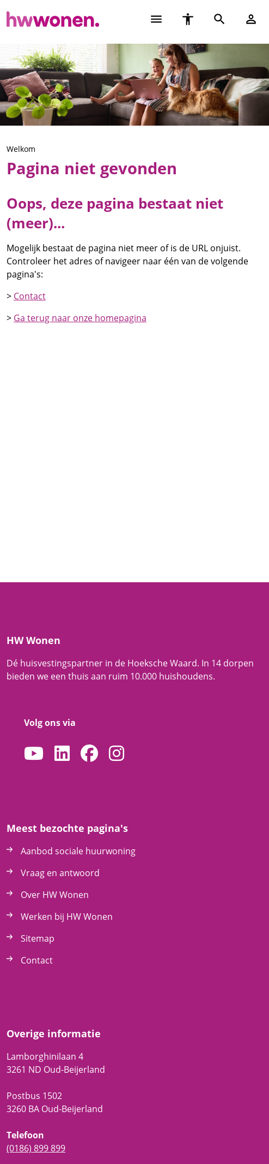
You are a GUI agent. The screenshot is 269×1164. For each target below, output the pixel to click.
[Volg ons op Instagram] (116, 754)
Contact (30, 296)
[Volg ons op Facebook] (89, 754)
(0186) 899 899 (36, 1148)
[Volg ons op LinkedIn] (62, 754)
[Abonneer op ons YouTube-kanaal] (34, 754)
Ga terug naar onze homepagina (80, 318)
